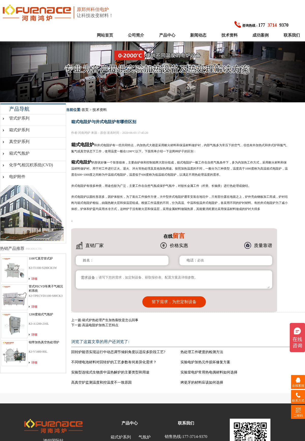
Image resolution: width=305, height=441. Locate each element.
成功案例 (260, 35)
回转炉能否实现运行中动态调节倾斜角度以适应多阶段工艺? (118, 352)
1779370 (261, 25)
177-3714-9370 (194, 436)
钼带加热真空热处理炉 (44, 342)
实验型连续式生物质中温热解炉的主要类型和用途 (110, 372)
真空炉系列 (19, 141)
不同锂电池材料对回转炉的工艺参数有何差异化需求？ (114, 362)
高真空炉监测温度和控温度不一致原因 (101, 382)
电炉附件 (17, 176)
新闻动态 (198, 35)
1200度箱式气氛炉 (41, 314)
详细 (34, 279)
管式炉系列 (19, 118)
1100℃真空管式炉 (41, 258)
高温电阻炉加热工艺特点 (100, 325)
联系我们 (292, 35)
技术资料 (229, 35)
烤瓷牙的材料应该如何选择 (201, 382)
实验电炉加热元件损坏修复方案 (205, 362)
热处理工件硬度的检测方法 (201, 352)
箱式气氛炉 (19, 153)
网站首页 (105, 35)
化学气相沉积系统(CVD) (31, 165)
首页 (85, 110)
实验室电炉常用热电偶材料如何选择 (208, 372)
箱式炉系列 (19, 130)
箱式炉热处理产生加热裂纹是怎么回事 (110, 320)
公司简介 (136, 35)
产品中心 (167, 35)
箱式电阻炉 (81, 162)
